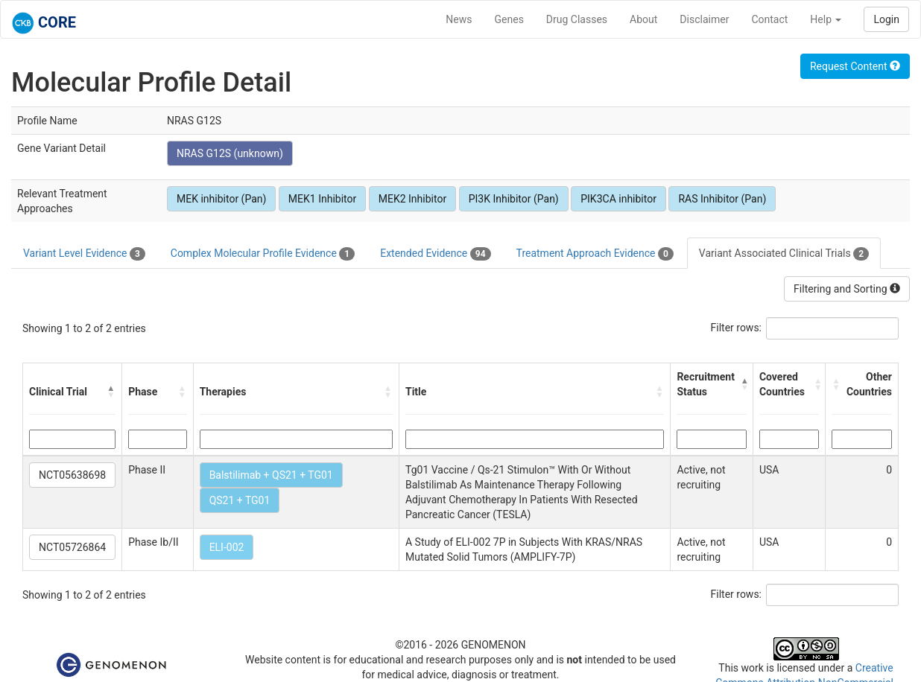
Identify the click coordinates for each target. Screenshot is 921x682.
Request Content (855, 66)
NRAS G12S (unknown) (230, 153)
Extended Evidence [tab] (435, 254)
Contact (769, 19)
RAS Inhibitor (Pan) (722, 199)
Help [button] (825, 19)
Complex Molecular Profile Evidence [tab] (263, 254)
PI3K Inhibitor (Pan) (514, 199)
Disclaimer (704, 19)
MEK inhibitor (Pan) (221, 199)
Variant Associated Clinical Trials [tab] (784, 254)
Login (886, 19)
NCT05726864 (72, 547)
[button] (111, 391)
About (643, 19)
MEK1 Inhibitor (322, 199)
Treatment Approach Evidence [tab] (595, 254)
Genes (509, 19)
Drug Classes (576, 19)
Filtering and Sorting (847, 289)
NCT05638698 (72, 475)
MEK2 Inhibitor (412, 199)
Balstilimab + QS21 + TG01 (271, 475)
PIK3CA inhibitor (618, 199)
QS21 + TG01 (239, 500)
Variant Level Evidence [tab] (84, 254)
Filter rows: (736, 328)
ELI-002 (226, 547)
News (459, 19)
